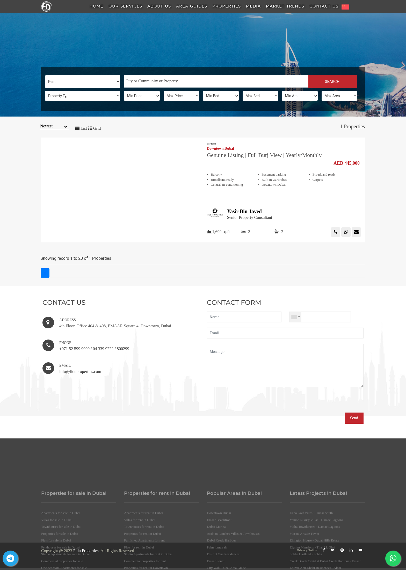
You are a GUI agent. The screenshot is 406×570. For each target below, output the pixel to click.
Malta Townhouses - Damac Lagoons (315, 555)
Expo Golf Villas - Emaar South (311, 541)
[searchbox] (216, 81)
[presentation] (246, 402)
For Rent (211, 143)
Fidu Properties (86, 551)
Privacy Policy (307, 550)
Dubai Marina (216, 555)
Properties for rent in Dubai (142, 562)
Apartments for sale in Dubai (60, 541)
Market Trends (285, 6)
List (81, 128)
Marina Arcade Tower (304, 562)
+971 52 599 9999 (74, 349)
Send (354, 418)
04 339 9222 (103, 349)
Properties (226, 6)
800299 (123, 349)
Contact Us (323, 6)
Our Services (125, 6)
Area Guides (191, 6)
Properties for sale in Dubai (59, 562)
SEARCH (332, 81)
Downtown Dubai (220, 148)
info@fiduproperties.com (80, 371)
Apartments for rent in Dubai (143, 541)
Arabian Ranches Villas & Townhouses (233, 562)
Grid (94, 128)
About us (159, 6)
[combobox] (216, 81)
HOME (96, 6)
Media (253, 6)
